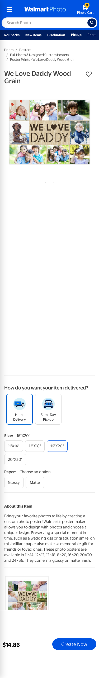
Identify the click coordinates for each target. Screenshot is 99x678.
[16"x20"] (57, 446)
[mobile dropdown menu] (9, 9)
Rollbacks (12, 35)
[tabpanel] (49, 132)
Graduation (56, 35)
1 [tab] (44, 181)
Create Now (74, 644)
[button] (89, 74)
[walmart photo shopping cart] (85, 9)
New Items (33, 35)
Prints (91, 35)
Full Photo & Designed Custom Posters (39, 55)
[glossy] (13, 482)
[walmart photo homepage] (45, 9)
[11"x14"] (13, 446)
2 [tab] (52, 181)
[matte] (35, 482)
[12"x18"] (35, 446)
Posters (25, 50)
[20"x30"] (15, 459)
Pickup (76, 35)
